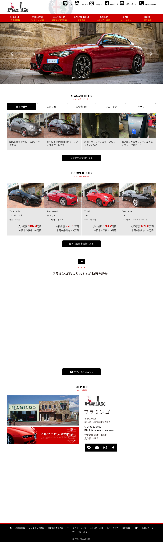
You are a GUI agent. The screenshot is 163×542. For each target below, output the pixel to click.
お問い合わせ (147, 528)
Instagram (105, 448)
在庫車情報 (20, 528)
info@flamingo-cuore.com (100, 430)
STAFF (125, 18)
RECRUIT (147, 18)
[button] (12, 53)
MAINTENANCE (37, 18)
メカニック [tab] (111, 106)
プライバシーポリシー (81, 532)
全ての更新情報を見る (81, 158)
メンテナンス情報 (36, 528)
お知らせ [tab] (51, 106)
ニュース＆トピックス (76, 528)
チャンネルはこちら (82, 371)
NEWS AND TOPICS (81, 18)
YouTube (97, 448)
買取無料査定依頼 (55, 528)
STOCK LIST (15, 18)
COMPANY (103, 18)
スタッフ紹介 (112, 528)
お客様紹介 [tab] (81, 106)
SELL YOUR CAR (59, 18)
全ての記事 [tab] (21, 106)
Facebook (113, 448)
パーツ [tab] (141, 106)
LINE (89, 448)
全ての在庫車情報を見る (81, 243)
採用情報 (126, 528)
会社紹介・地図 (96, 528)
